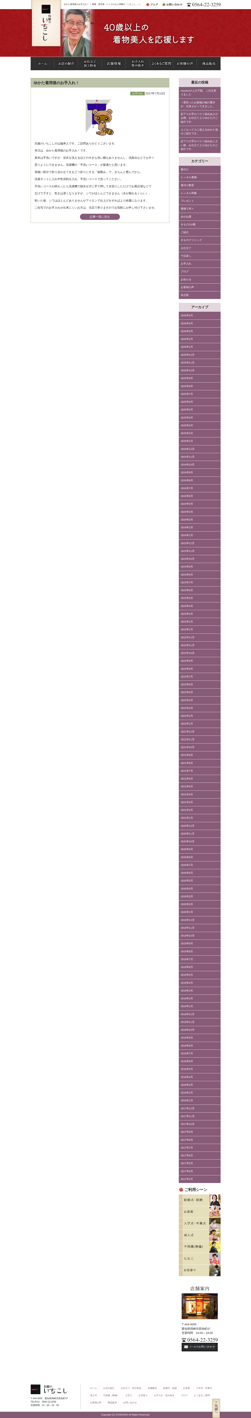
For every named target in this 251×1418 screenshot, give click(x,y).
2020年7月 (187, 865)
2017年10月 (188, 1124)
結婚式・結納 (170, 1388)
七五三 (128, 1395)
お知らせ (186, 279)
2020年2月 (187, 904)
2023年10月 (188, 558)
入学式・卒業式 (204, 1388)
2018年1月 (187, 1100)
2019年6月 (187, 967)
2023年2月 (187, 621)
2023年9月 (187, 566)
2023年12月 (188, 543)
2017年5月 (187, 1163)
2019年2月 (187, 998)
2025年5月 (187, 409)
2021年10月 (188, 747)
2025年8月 (187, 386)
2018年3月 (187, 1084)
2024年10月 (188, 464)
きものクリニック (191, 240)
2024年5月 (187, 503)
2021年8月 (187, 763)
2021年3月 (187, 802)
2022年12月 (188, 637)
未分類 (185, 295)
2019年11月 (188, 927)
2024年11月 (188, 456)
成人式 (93, 1395)
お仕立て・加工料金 (131, 1388)
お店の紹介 (109, 1388)
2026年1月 (187, 346)
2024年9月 (187, 472)
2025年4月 (187, 417)
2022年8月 (187, 668)
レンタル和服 (189, 193)
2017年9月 (187, 1131)
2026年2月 (187, 339)
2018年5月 (187, 1069)
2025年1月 (187, 441)
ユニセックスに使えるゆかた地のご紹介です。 (199, 131)
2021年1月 (187, 817)
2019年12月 (188, 920)
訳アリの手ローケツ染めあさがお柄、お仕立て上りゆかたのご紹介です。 (199, 118)
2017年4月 (187, 1171)
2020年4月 (187, 888)
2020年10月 (188, 841)
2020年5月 (187, 880)
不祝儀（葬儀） (111, 1395)
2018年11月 (188, 1022)
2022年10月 (188, 653)
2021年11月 (188, 739)
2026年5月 (187, 315)
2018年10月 (188, 1029)
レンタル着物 (189, 177)
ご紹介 (185, 232)
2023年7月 (187, 582)
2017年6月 (187, 1155)
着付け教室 (187, 185)
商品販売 (112, 1402)
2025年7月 (187, 394)
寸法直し (186, 255)
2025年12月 (188, 354)
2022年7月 (187, 676)
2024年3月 (187, 519)
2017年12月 (188, 1108)
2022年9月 (187, 660)
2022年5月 (187, 692)
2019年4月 (187, 982)
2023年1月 (187, 629)
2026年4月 (187, 323)
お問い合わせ (130, 1402)
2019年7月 (187, 959)
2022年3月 (187, 708)
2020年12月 (188, 825)
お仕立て (186, 248)
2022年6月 (187, 684)
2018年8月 (187, 1045)
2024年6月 (187, 496)
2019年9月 (187, 943)
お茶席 (186, 1388)
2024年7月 (187, 488)
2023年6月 (187, 590)
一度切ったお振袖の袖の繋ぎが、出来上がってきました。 (198, 104)
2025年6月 (187, 401)
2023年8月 (187, 574)
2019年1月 (187, 1006)
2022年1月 (187, 723)
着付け (185, 169)
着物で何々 (187, 208)
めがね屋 (186, 216)
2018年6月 (187, 1061)
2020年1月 (187, 912)
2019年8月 (187, 951)
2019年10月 (188, 935)
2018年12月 (188, 1014)
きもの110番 (188, 224)
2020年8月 (187, 857)
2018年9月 (187, 1037)
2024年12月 (188, 449)
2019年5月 (187, 974)
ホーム (93, 1388)
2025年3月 (187, 425)
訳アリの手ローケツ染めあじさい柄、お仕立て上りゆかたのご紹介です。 (199, 145)
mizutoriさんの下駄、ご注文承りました (198, 92)
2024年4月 (187, 511)
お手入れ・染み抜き (164, 1395)
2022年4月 (187, 700)
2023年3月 (187, 613)
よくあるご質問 (202, 1395)
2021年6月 (187, 778)
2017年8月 (187, 1139)
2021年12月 (188, 731)
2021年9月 (187, 755)
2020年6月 (187, 872)
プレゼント (187, 200)
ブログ (185, 271)
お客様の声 (187, 287)
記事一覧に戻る (100, 216)
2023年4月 (187, 606)
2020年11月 (188, 833)
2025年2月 (187, 433)
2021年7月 (187, 770)
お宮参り (143, 1395)
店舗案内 (152, 1388)
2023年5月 (187, 598)
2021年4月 (187, 794)
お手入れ (186, 263)
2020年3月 (187, 896)
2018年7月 (187, 1053)
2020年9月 (187, 849)
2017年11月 (188, 1116)
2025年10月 (188, 370)
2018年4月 (187, 1077)
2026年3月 (187, 331)
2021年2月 (187, 810)
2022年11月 (188, 645)
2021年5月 (187, 786)
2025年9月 (187, 378)
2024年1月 (187, 535)
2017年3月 (187, 1179)
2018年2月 (187, 1092)
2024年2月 (187, 527)
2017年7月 (187, 1147)
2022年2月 (187, 715)
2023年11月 (188, 551)
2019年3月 (187, 990)
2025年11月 (188, 362)
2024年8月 (187, 480)
